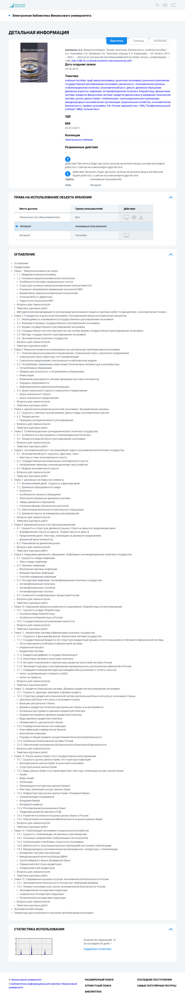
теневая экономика (94, 105)
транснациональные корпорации (139, 98)
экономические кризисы (150, 84)
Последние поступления (154, 979)
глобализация (110, 98)
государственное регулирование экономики (91, 84)
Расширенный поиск (99, 979)
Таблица (138, 40)
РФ (109, 105)
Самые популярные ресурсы (156, 985)
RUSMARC (160, 40)
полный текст (91, 109)
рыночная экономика (129, 80)
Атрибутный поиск (98, 985)
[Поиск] (157, 5)
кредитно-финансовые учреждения (134, 94)
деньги (130, 87)
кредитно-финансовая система (94, 94)
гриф (89, 80)
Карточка (116, 40)
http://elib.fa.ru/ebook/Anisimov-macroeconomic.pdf (101, 60)
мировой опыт (129, 105)
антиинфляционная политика (120, 91)
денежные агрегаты (77, 91)
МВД (79, 109)
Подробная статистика (97, 948)
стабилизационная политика (82, 87)
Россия (116, 105)
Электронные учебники (79, 139)
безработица (146, 91)
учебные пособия (75, 80)
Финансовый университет (26, 979)
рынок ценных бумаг (88, 98)
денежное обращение (148, 87)
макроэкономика (104, 80)
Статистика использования (39, 929)
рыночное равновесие (156, 80)
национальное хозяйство (136, 102)
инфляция (96, 91)
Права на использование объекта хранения (53, 197)
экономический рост (113, 87)
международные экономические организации (92, 102)
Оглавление (24, 254)
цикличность (126, 84)
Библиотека (93, 991)
